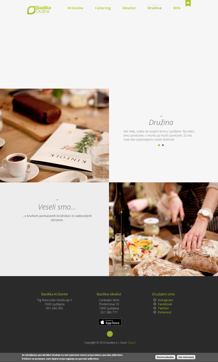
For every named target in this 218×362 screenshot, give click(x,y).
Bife (177, 8)
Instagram (163, 300)
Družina (155, 8)
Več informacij (186, 357)
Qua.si (131, 342)
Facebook (162, 304)
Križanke (75, 8)
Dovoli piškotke (165, 357)
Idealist (129, 8)
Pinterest (162, 312)
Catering (103, 8)
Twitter (161, 308)
